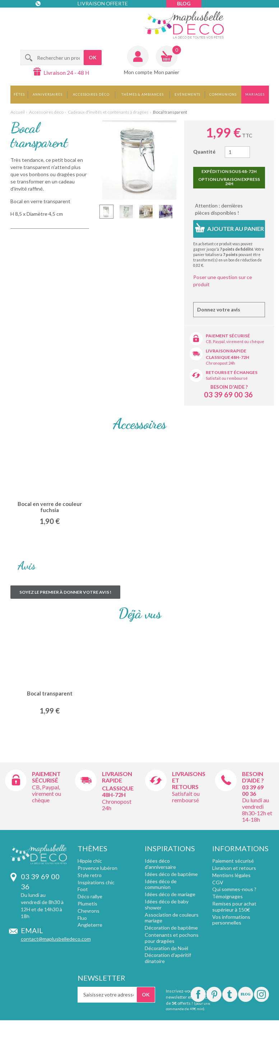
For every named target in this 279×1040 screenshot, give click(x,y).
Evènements (187, 94)
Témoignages (227, 896)
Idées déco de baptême (171, 874)
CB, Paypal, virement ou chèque (235, 341)
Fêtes (19, 94)
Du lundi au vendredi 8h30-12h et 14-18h (257, 810)
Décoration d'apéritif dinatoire (168, 958)
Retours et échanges (231, 372)
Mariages (255, 94)
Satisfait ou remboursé (227, 378)
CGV (217, 882)
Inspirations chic (96, 882)
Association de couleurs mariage (172, 918)
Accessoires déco (91, 94)
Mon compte (138, 72)
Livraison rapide (226, 350)
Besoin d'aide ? (229, 387)
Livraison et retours (234, 868)
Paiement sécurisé (228, 335)
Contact (50, 18)
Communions (223, 94)
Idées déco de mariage (170, 894)
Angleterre (90, 925)
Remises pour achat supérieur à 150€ (234, 906)
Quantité (204, 152)
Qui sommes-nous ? (234, 889)
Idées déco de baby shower (167, 904)
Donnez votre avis (218, 309)
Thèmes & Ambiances (142, 94)
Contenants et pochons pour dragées (172, 938)
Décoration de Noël (166, 948)
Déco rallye (90, 896)
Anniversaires (47, 94)
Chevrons (88, 911)
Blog (184, 3)
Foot (83, 889)
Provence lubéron (97, 868)
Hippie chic (90, 861)
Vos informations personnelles (231, 920)
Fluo (82, 918)
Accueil (17, 112)
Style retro (90, 875)
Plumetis (87, 903)
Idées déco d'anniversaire (160, 864)
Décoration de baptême (171, 928)
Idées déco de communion (161, 884)
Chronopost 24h (220, 363)
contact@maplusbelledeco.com (56, 939)
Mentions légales (231, 875)
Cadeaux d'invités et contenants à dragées (108, 112)
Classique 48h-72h (227, 357)
